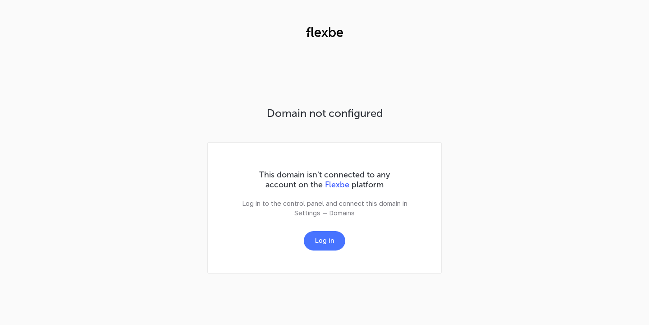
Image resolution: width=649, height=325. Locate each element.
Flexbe (337, 185)
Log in (324, 240)
